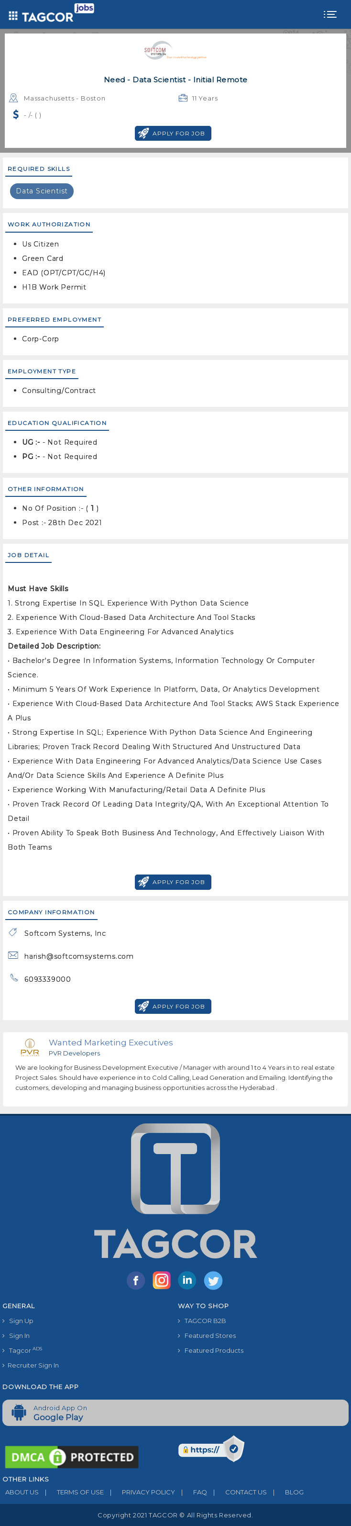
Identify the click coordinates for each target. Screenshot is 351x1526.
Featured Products (210, 1350)
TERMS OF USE (71, 1492)
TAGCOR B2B (202, 1320)
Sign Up (17, 1320)
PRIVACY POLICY (139, 1492)
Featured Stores (207, 1335)
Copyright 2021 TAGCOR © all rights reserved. (175, 1515)
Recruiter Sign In (30, 1365)
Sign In (16, 1335)
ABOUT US (20, 1492)
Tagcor (22, 1350)
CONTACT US (237, 1492)
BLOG (285, 1492)
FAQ (191, 1492)
